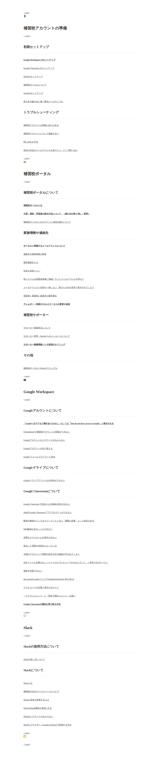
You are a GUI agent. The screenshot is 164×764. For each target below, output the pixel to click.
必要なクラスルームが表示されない (40, 537)
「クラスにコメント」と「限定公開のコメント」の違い (50, 596)
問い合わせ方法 (31, 142)
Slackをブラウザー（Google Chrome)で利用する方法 (47, 725)
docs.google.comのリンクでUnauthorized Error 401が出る (49, 579)
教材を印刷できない (33, 571)
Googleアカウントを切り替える (38, 448)
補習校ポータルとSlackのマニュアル (40, 368)
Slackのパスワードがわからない (38, 716)
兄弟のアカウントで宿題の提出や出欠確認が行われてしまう (52, 554)
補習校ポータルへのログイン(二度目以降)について (47, 222)
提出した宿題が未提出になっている (40, 546)
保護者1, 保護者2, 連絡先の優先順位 (40, 296)
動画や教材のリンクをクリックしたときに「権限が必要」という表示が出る (59, 521)
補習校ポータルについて (35, 85)
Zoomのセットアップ (33, 93)
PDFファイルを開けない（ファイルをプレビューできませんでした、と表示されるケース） (66, 562)
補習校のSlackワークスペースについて (41, 691)
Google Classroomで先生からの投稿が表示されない (47, 504)
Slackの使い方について (34, 659)
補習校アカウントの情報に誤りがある (41, 125)
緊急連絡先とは (31, 262)
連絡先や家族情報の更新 (35, 254)
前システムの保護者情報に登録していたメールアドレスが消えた (54, 279)
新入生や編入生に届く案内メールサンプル (43, 101)
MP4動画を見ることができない (38, 529)
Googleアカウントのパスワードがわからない (44, 440)
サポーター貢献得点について (37, 328)
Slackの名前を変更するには (36, 700)
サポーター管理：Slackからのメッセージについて (47, 336)
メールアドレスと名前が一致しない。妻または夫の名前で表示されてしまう (59, 287)
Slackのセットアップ (33, 76)
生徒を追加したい (32, 271)
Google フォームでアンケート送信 (39, 457)
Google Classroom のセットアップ (39, 68)
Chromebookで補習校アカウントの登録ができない (47, 432)
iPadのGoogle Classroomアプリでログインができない (48, 512)
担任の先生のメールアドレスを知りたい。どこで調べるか (51, 150)
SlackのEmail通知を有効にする (38, 708)
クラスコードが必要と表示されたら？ (41, 587)
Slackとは (28, 683)
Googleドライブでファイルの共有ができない (44, 480)
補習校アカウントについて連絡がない (41, 134)
